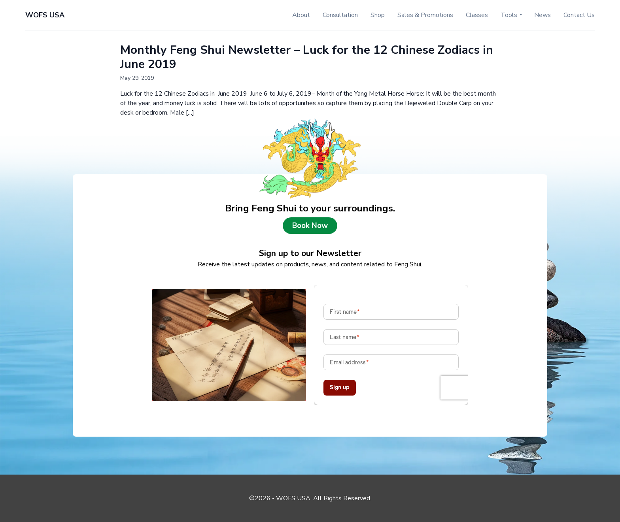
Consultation (340, 15)
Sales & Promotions (425, 15)
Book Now (310, 225)
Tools (509, 15)
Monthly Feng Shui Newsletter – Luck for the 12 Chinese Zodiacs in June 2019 (306, 57)
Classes (477, 15)
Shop (377, 15)
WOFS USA (44, 15)
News (542, 15)
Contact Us (579, 15)
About (301, 15)
